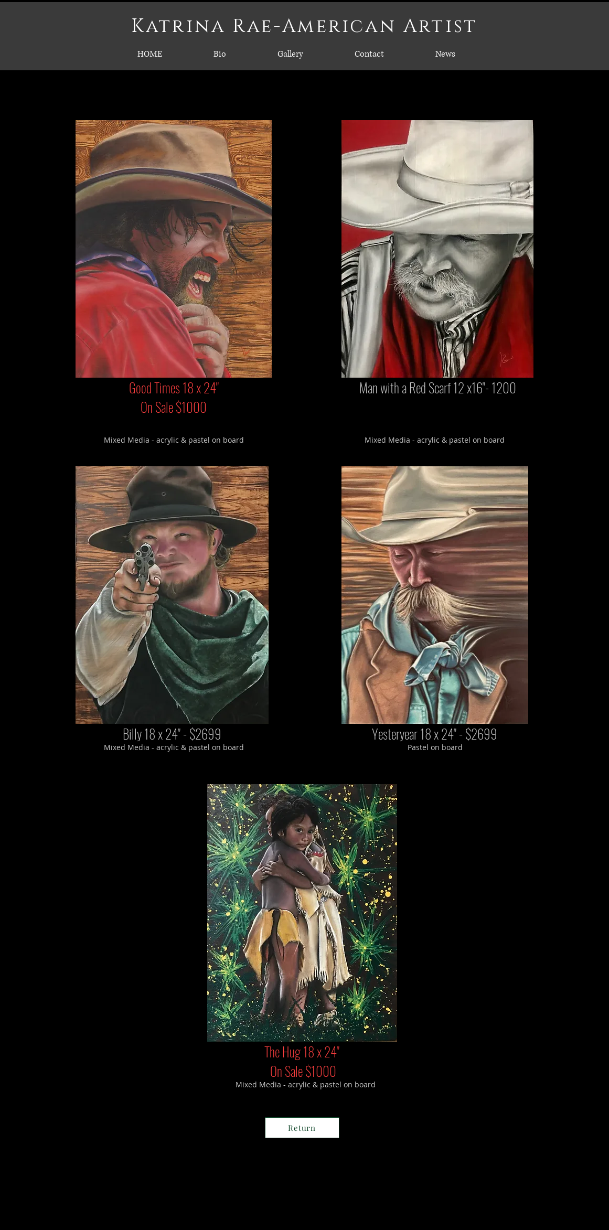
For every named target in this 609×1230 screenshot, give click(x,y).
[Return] (302, 1127)
